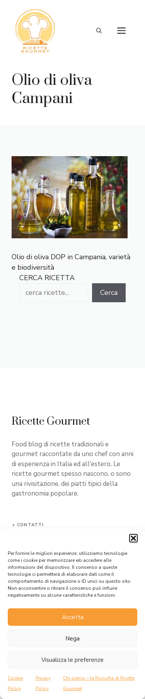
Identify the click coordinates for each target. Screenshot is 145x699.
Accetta (73, 617)
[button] (133, 538)
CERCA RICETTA (47, 277)
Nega (72, 638)
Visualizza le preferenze (72, 660)
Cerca (109, 292)
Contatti (30, 525)
